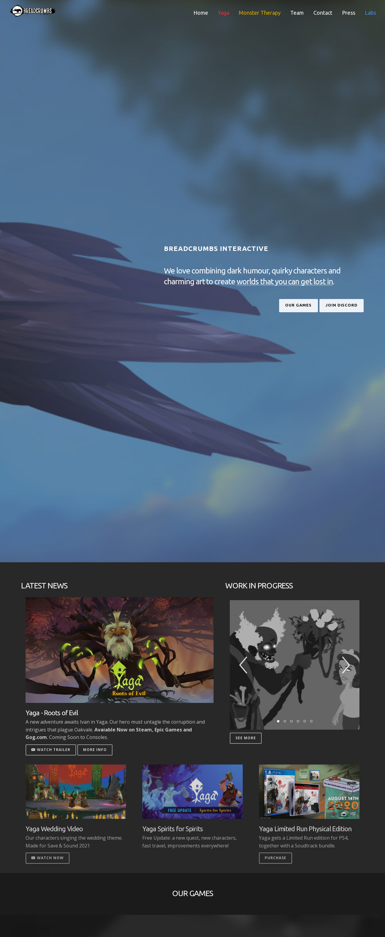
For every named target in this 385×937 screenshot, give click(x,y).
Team (297, 13)
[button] (243, 665)
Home (200, 13)
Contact (322, 13)
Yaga (223, 13)
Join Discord (333, 305)
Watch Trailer (50, 749)
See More (246, 737)
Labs (370, 13)
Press (348, 13)
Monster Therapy (260, 13)
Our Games (273, 305)
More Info (95, 749)
